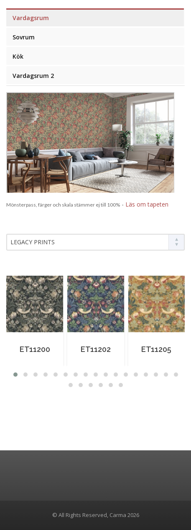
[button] (15, 374)
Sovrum (24, 37)
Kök (18, 56)
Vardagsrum (31, 18)
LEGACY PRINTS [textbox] (32, 242)
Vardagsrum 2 (33, 76)
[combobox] (95, 242)
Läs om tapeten (146, 204)
